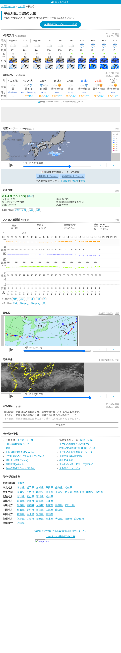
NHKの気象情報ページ (17, 444)
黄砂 (8, 448)
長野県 (99, 492)
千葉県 (59, 492)
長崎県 (40, 518)
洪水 (82, 181)
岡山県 (40, 509)
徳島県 (21, 514)
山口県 (21, 6)
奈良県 (59, 505)
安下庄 (30, 299)
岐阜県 (21, 500)
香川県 (30, 514)
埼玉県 (49, 492)
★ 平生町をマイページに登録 (60, 24)
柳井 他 (25, 220)
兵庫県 (49, 505)
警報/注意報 (20, 210)
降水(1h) (24, 303)
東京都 (68, 492)
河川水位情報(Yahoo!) (17, 460)
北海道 (21, 483)
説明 (117, 36)
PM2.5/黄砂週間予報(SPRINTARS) (77, 448)
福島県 (68, 487)
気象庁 (109, 36)
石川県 (40, 496)
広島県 (49, 509)
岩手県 (30, 487)
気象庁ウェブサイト (69, 468)
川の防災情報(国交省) (70, 456)
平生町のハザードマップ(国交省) (76, 464)
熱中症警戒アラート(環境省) (20, 468)
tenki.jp (90, 440)
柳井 (15, 299)
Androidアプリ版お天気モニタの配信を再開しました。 (60, 531)
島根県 (30, 509)
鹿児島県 (79, 518)
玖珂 (22, 299)
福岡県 (21, 518)
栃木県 (30, 492)
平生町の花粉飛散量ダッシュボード (78, 452)
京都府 (30, 505)
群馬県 (40, 492)
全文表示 (60, 425)
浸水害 (75, 181)
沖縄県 (21, 523)
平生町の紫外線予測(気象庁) (74, 444)
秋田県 (49, 487)
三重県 (49, 500)
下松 (38, 299)
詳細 (30, 196)
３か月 (29, 440)
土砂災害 (65, 181)
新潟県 (21, 496)
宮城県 (40, 487)
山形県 (59, 487)
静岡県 (30, 500)
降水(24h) (35, 303)
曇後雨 (28, 89)
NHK (82, 440)
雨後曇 (43, 89)
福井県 (49, 496)
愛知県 (40, 500)
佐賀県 (30, 518)
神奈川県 (79, 492)
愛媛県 (40, 514)
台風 (38, 210)
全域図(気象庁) (106, 313)
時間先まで (47, 176)
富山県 (30, 496)
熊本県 (49, 518)
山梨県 (90, 492)
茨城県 (21, 492)
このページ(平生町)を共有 (60, 536)
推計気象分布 (66, 460)
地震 (31, 210)
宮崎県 (68, 518)
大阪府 (40, 505)
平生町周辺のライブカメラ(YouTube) (25, 456)
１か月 (20, 440)
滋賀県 (21, 505)
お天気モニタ (60, 2)
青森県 (21, 487)
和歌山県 (70, 505)
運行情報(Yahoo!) (14, 464)
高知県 (49, 514)
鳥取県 (21, 509)
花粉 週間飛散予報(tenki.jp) (20, 452)
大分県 (59, 518)
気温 (15, 303)
